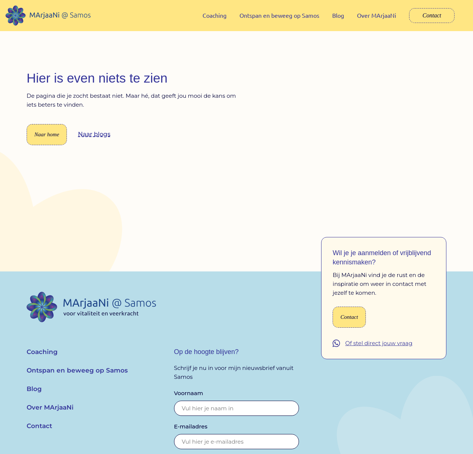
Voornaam (188, 398)
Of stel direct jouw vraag (378, 348)
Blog (338, 15)
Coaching (215, 15)
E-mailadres (191, 431)
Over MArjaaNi (376, 15)
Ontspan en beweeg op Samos (279, 15)
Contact (431, 15)
